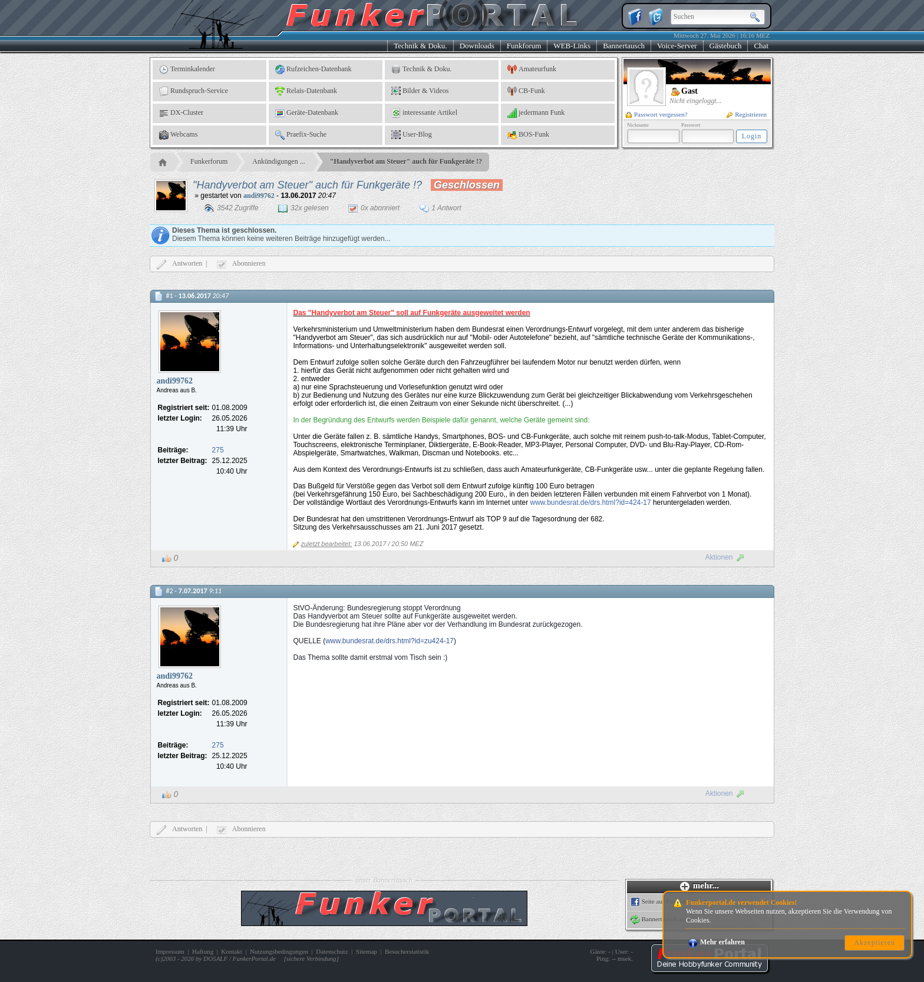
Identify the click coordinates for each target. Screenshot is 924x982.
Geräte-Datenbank (306, 113)
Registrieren (747, 114)
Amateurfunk (531, 69)
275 (218, 450)
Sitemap (366, 951)
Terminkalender (187, 69)
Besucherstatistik (407, 951)
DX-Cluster (181, 113)
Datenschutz (332, 951)
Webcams (178, 135)
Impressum (170, 951)
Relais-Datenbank (306, 91)
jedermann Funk (536, 113)
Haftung (202, 951)
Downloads (477, 45)
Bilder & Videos (419, 91)
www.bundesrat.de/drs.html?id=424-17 (590, 502)
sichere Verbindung (311, 958)
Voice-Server (677, 45)
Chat (761, 45)
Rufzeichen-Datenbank (313, 69)
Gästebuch (726, 45)
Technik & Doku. (420, 45)
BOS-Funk (528, 135)
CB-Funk (526, 91)
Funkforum (524, 45)
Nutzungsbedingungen (279, 951)
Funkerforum (208, 161)
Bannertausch (624, 45)
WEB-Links (571, 45)
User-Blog (411, 135)
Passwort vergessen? (657, 114)
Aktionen (725, 557)
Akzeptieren (874, 942)
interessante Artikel (424, 113)
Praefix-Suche (300, 135)
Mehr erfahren (716, 942)
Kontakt (231, 951)
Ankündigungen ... (278, 161)
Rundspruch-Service (193, 91)
